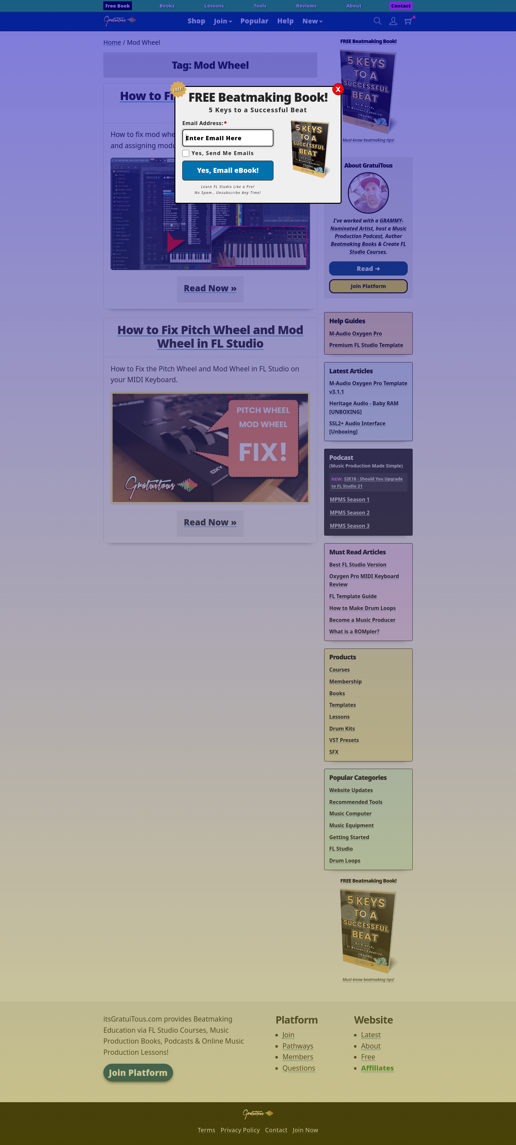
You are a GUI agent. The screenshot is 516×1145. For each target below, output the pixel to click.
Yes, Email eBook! (228, 170)
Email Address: (204, 123)
